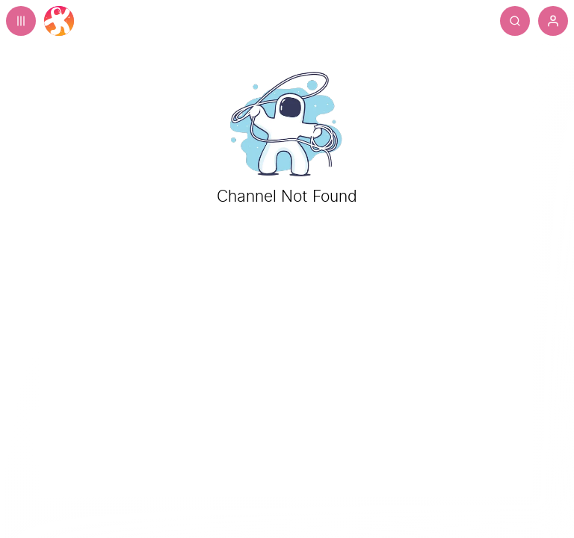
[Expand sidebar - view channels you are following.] (21, 21)
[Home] (59, 21)
